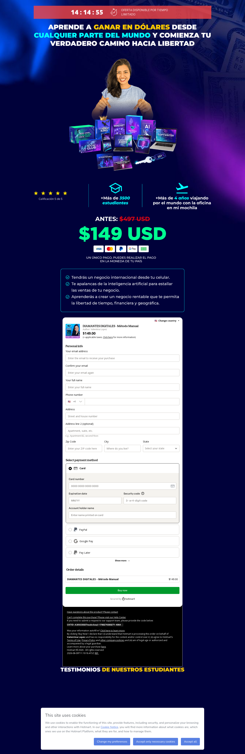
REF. (97, 653)
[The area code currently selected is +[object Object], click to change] (75, 401)
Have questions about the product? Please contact (92, 611)
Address (70, 409)
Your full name (74, 380)
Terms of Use (74, 640)
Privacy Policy (88, 640)
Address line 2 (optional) (79, 423)
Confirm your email (77, 365)
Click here (108, 337)
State (146, 441)
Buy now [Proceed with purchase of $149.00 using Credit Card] (122, 590)
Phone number (74, 394)
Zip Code (71, 441)
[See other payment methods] (122, 560)
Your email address (77, 351)
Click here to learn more (112, 630)
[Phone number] (132, 401)
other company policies (112, 640)
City (106, 441)
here (103, 646)
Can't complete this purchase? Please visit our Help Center (96, 617)
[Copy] (95, 624)
